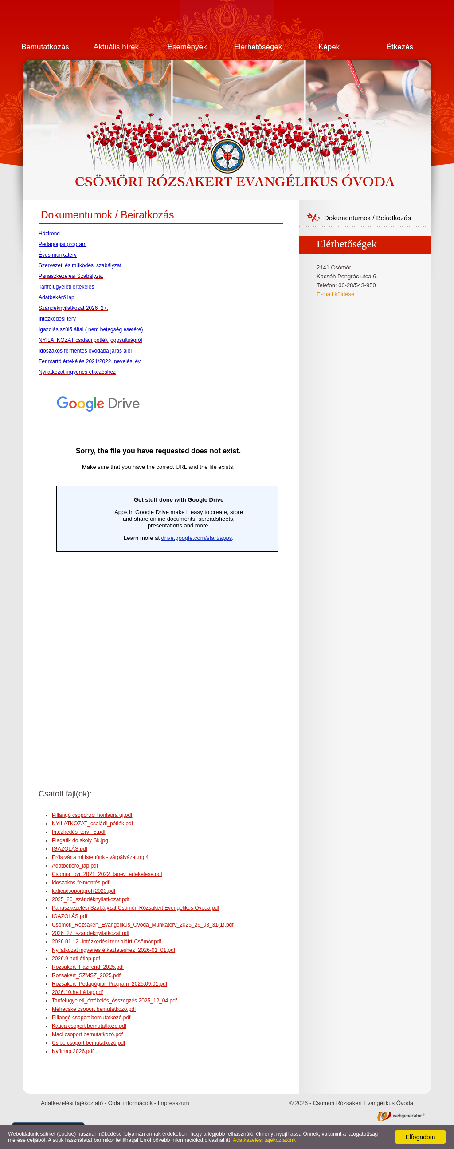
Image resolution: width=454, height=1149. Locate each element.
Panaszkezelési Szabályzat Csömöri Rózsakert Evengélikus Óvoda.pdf (135, 908)
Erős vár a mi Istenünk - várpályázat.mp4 (100, 857)
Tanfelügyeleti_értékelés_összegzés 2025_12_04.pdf (114, 1001)
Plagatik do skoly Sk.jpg (80, 840)
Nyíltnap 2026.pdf (73, 1051)
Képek (329, 47)
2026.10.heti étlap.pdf (77, 992)
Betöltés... (158, 574)
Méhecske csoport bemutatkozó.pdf (94, 1009)
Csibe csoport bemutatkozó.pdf (88, 1043)
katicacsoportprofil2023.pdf (83, 891)
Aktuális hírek (116, 47)
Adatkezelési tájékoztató (72, 1103)
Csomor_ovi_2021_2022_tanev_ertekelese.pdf (107, 874)
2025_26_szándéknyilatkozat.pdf (90, 899)
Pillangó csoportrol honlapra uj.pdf (92, 815)
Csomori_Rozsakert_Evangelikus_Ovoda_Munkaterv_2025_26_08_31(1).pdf (143, 925)
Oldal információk (130, 1103)
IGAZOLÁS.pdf (69, 849)
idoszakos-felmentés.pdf (80, 883)
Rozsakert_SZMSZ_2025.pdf (86, 975)
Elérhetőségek (258, 47)
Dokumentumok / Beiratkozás (367, 218)
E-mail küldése (335, 294)
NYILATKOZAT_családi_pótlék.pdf (92, 823)
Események (187, 47)
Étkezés (400, 47)
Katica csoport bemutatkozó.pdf (89, 1026)
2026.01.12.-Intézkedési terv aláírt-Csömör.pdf (106, 942)
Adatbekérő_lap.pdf (75, 866)
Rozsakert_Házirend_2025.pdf (88, 967)
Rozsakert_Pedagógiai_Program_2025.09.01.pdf (109, 984)
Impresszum (173, 1103)
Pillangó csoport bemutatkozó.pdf (91, 1017)
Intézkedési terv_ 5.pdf (79, 832)
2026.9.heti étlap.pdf (76, 958)
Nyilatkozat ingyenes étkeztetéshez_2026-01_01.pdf (113, 950)
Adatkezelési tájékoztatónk (264, 1140)
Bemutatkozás (45, 47)
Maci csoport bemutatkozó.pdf (87, 1034)
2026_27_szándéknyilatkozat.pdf (90, 933)
